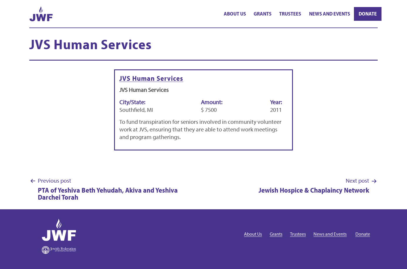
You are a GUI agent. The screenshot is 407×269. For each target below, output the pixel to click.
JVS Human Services (151, 78)
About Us (235, 13)
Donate (368, 13)
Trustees (290, 13)
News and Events (329, 13)
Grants (263, 13)
